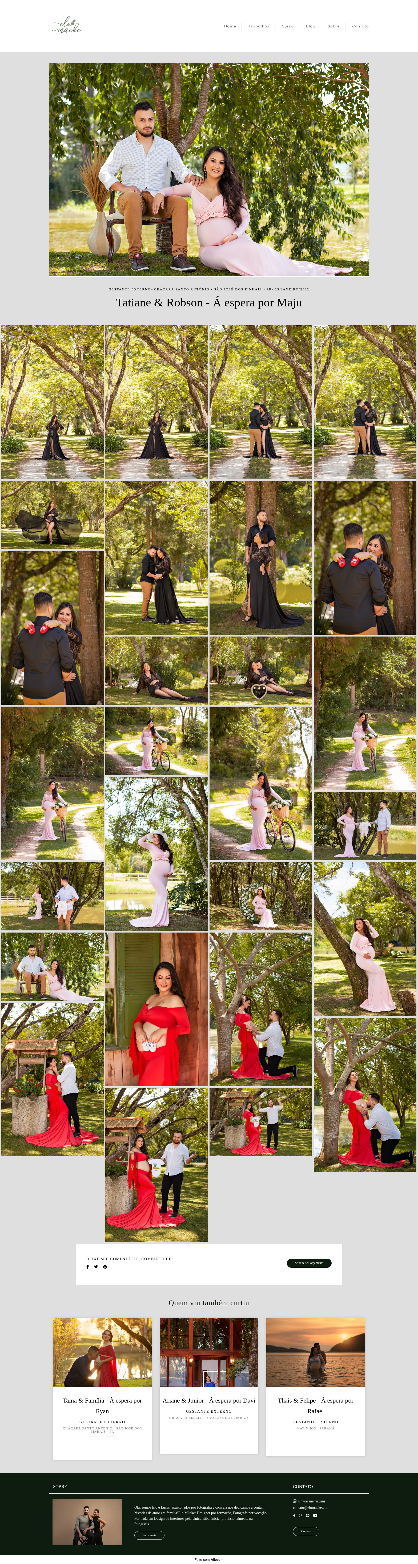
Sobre (334, 26)
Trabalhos (258, 26)
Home (230, 26)
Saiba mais (149, 1535)
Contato (360, 26)
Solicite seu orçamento (309, 1263)
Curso (288, 26)
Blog (310, 26)
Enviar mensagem (311, 1501)
